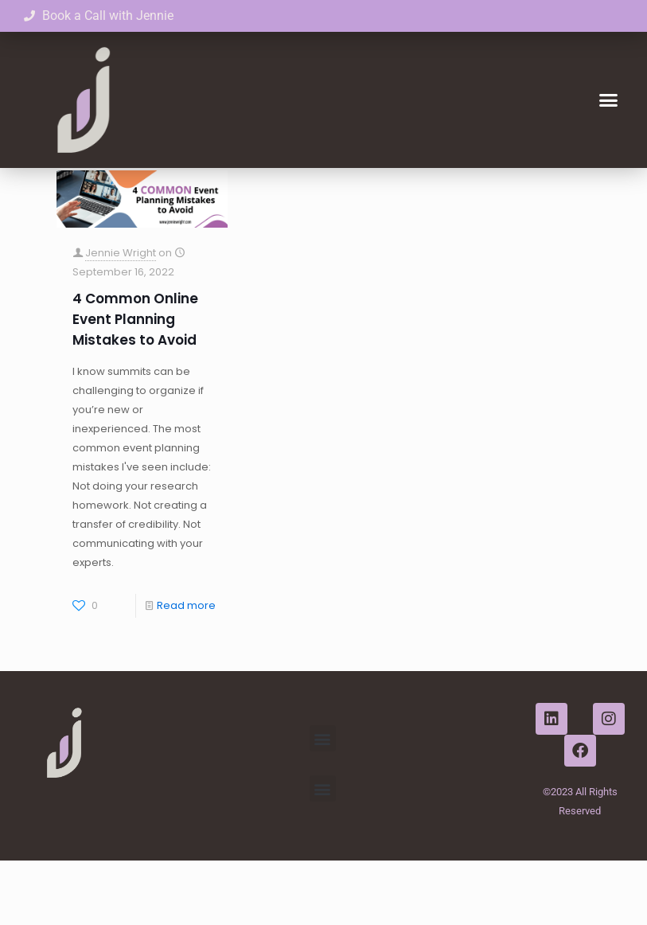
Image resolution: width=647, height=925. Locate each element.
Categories (144, 189)
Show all (569, 189)
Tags (223, 189)
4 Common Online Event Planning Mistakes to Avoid (135, 383)
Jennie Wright (120, 317)
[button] (608, 100)
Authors (293, 189)
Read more (186, 669)
